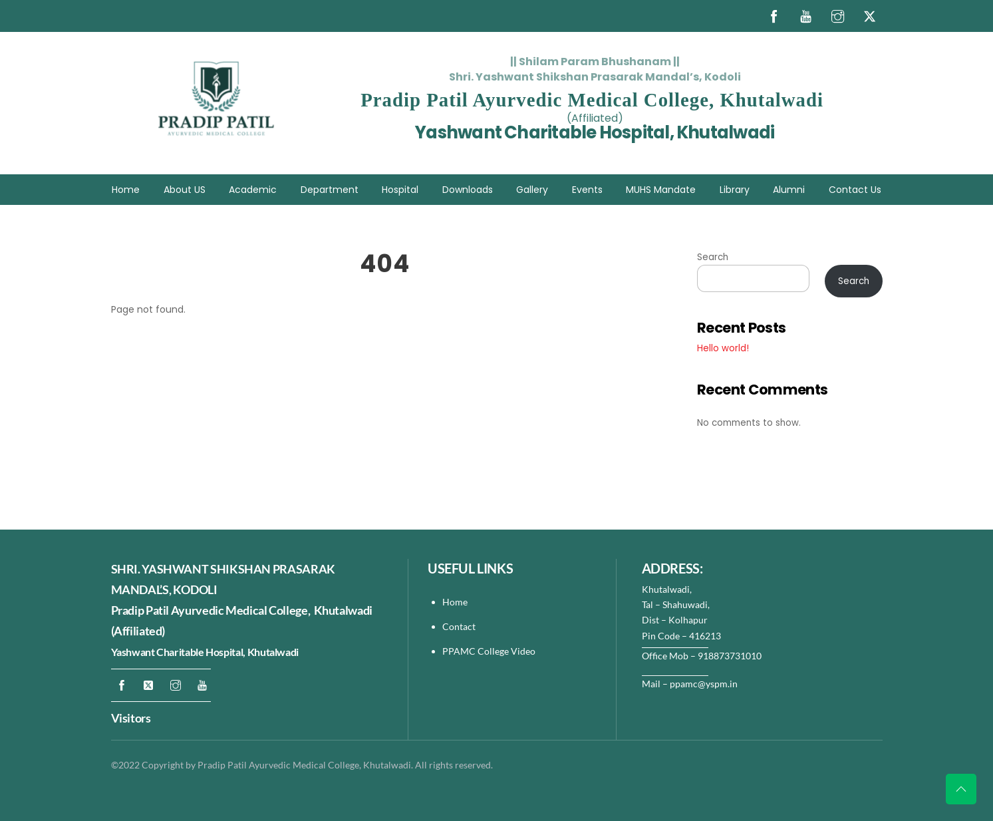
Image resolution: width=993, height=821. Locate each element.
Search (712, 257)
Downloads (467, 189)
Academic (253, 189)
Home (126, 189)
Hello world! (723, 348)
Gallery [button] (532, 189)
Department (329, 189)
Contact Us (855, 189)
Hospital (400, 189)
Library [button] (735, 189)
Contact (460, 626)
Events (587, 189)
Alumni (789, 189)
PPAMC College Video (488, 651)
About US (185, 189)
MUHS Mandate (661, 189)
